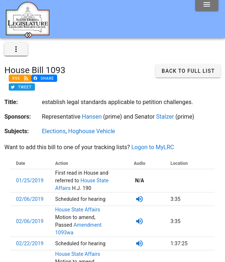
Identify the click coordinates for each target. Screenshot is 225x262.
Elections (54, 131)
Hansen (92, 116)
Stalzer (165, 116)
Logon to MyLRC (152, 147)
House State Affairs (77, 210)
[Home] (28, 35)
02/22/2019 (30, 243)
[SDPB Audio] (139, 199)
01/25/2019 (30, 180)
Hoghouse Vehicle (91, 131)
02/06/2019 (30, 199)
